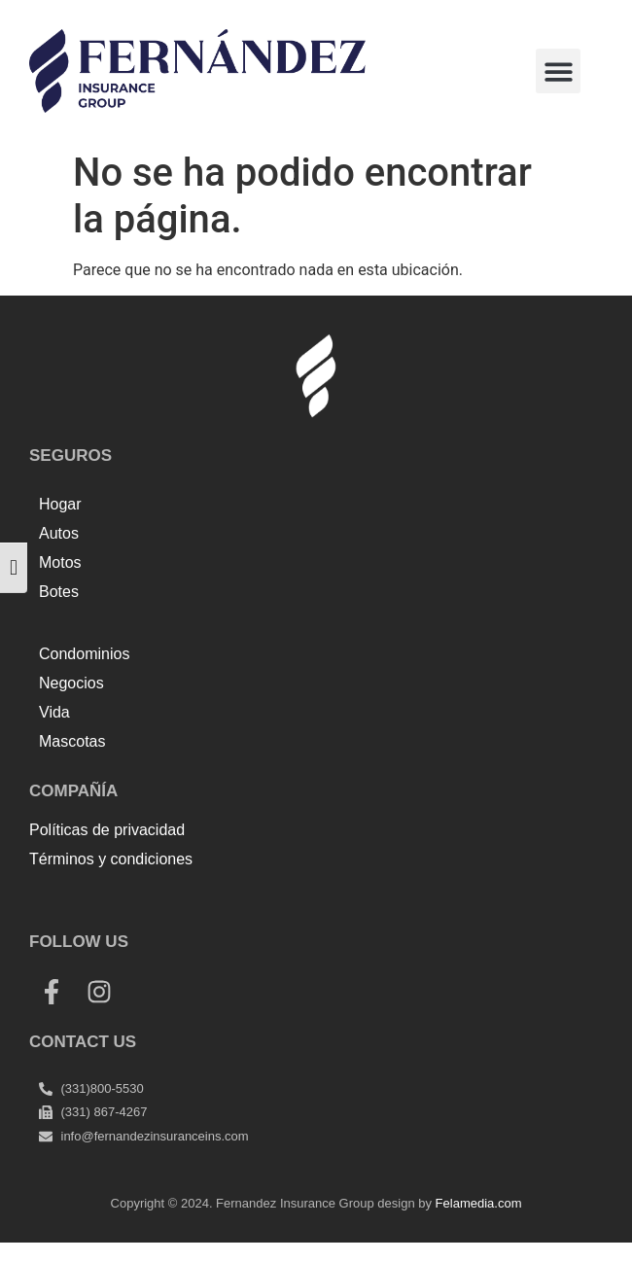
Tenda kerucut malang (253, 902)
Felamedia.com (479, 1203)
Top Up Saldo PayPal (100, 902)
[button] (558, 71)
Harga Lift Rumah (394, 902)
